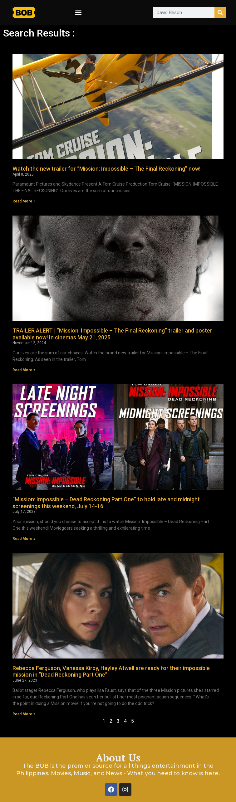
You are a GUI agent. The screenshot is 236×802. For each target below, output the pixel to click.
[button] (78, 12)
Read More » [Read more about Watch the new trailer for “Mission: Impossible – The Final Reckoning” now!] (23, 201)
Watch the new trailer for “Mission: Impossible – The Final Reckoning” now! (106, 168)
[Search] (220, 12)
